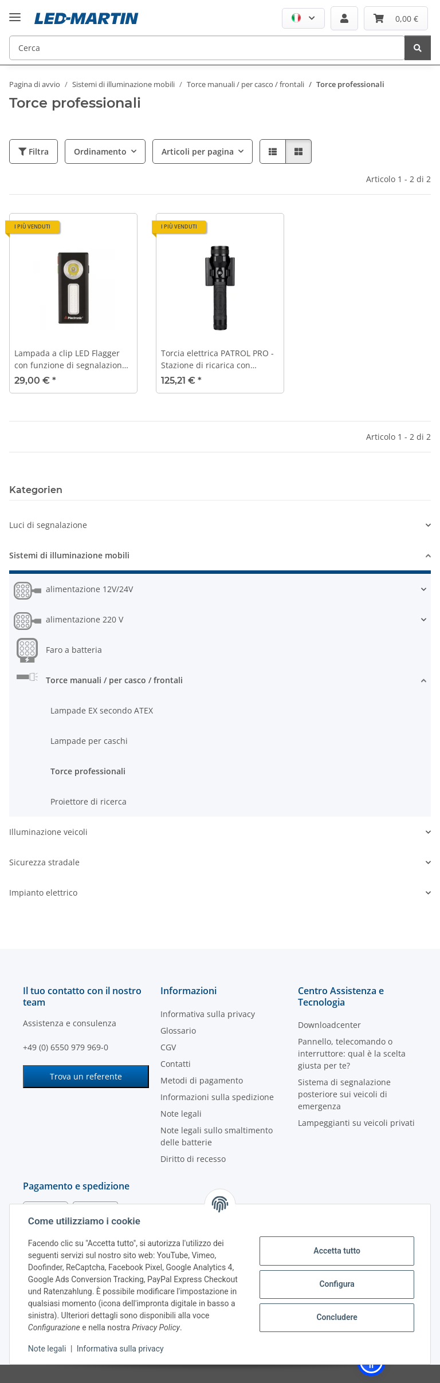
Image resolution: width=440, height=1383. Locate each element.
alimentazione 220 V (84, 619)
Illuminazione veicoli (48, 831)
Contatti (175, 1063)
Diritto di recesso (193, 1158)
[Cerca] (207, 48)
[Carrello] (396, 18)
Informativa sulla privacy (120, 1348)
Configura (336, 1284)
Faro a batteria (74, 649)
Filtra (33, 151)
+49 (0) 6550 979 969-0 (65, 1047)
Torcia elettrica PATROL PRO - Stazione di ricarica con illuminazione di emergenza (217, 359)
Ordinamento (100, 151)
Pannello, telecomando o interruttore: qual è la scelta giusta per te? (352, 1053)
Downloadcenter (329, 1024)
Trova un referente (86, 1076)
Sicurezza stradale (44, 862)
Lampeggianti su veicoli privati (356, 1122)
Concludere (337, 1317)
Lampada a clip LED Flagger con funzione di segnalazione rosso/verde (70, 359)
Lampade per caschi (89, 740)
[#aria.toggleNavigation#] (15, 8)
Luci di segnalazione (48, 524)
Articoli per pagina (198, 151)
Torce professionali (87, 771)
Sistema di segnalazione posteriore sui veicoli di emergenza (344, 1094)
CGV (168, 1047)
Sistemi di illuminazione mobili (69, 555)
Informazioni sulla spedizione (217, 1097)
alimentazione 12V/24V (89, 589)
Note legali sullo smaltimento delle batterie (216, 1136)
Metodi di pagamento (201, 1080)
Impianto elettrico (43, 892)
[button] (303, 18)
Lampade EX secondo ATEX (101, 710)
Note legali (47, 1348)
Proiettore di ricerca (88, 801)
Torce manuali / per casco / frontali (114, 680)
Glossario (178, 1030)
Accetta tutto (336, 1250)
